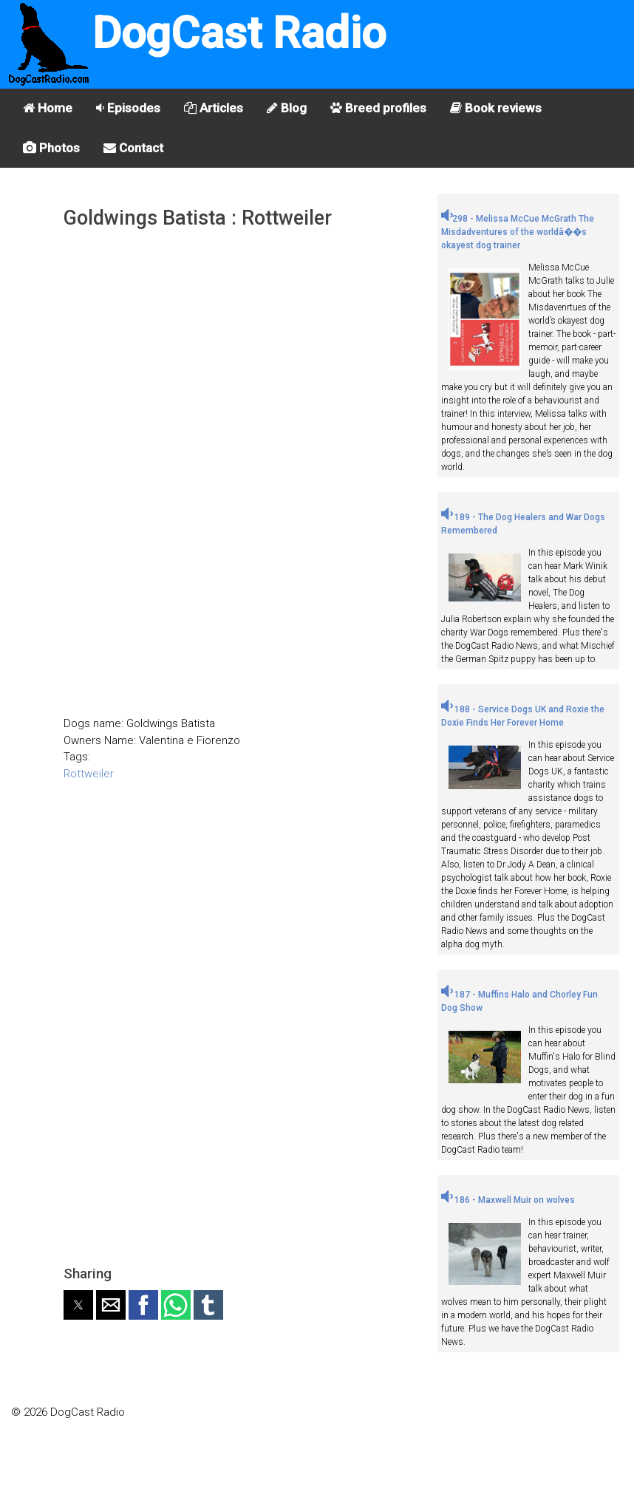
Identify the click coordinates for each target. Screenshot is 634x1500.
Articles (213, 107)
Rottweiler (89, 773)
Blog (287, 107)
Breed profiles (378, 107)
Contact (133, 147)
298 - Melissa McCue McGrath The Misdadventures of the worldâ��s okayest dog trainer (517, 232)
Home (47, 107)
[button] (78, 1305)
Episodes (128, 107)
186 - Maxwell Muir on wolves (508, 1200)
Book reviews (496, 107)
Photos (51, 147)
